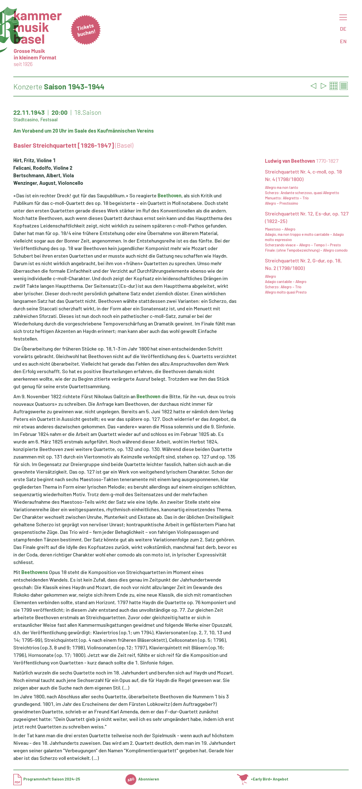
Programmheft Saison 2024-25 (46, 779)
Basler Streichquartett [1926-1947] (73, 145)
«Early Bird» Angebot (262, 779)
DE (343, 29)
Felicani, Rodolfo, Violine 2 (42, 168)
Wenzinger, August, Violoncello (48, 183)
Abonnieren (142, 779)
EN (343, 41)
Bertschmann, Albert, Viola (43, 175)
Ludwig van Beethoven (301, 161)
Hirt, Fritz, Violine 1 (34, 160)
